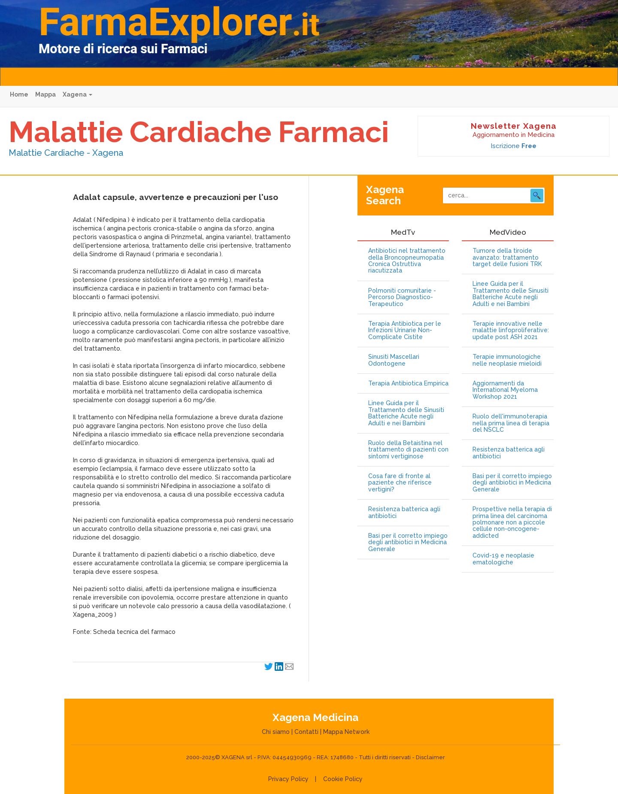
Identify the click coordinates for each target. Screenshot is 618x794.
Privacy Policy (288, 779)
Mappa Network (346, 731)
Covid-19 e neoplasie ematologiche (503, 558)
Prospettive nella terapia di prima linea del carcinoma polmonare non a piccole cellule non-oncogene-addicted (512, 522)
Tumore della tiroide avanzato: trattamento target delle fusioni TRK (507, 257)
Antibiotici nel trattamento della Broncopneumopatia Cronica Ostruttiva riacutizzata (406, 261)
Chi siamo (276, 731)
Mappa (45, 94)
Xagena (77, 94)
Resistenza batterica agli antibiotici (404, 512)
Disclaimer (430, 757)
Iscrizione (513, 146)
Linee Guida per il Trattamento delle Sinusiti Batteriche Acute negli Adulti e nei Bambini (406, 413)
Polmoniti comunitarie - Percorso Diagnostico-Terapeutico (402, 297)
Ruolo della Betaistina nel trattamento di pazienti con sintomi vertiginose (408, 450)
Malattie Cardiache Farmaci (199, 132)
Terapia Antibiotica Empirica (408, 383)
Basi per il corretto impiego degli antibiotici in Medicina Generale (408, 542)
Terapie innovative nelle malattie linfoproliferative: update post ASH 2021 (511, 330)
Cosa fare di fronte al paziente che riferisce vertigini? (400, 483)
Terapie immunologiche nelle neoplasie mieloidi (507, 360)
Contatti (306, 731)
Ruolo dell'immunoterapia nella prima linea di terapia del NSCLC (511, 423)
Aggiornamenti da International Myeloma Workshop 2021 (505, 390)
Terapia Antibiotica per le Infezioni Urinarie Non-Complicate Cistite (404, 330)
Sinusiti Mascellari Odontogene (393, 360)
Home (19, 94)
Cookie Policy (343, 779)
